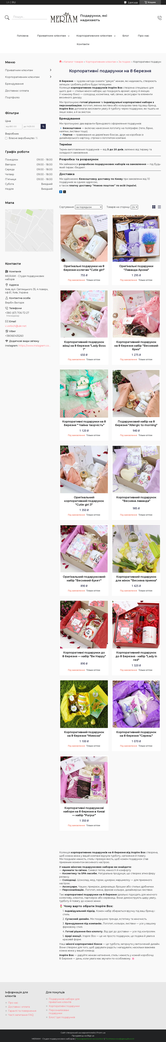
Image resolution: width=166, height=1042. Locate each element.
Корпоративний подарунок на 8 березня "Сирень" (136, 734)
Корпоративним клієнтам (94, 35)
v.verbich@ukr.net (15, 326)
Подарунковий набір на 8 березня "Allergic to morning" (136, 423)
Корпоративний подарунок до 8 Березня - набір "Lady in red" (136, 656)
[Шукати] (7, 18)
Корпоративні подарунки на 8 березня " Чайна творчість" (84, 423)
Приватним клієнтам (51, 35)
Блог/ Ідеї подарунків (62, 1017)
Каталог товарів (73, 61)
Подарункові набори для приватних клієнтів (64, 1000)
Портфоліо (12, 97)
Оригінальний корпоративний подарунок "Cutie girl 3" (84, 501)
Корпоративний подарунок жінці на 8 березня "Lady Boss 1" (84, 345)
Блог (125, 35)
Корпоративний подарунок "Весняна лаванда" (136, 499)
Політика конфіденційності (119, 1038)
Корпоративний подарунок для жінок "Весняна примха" (136, 578)
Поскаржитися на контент (90, 1038)
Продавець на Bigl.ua (83, 1035)
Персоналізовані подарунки (59, 1012)
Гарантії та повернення (22, 1010)
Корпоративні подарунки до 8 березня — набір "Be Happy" (84, 654)
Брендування (14, 83)
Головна (22, 35)
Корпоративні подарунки (64, 1006)
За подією (124, 61)
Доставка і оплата (17, 90)
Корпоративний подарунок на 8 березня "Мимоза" (84, 734)
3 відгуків (133, 2)
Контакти (83, 44)
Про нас (143, 35)
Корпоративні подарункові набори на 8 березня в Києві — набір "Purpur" (84, 811)
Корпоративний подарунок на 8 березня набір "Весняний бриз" (136, 345)
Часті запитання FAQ (21, 1014)
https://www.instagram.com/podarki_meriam (36, 345)
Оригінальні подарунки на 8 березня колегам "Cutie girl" (84, 268)
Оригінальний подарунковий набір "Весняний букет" (84, 578)
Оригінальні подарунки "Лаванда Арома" (136, 268)
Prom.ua (101, 1032)
